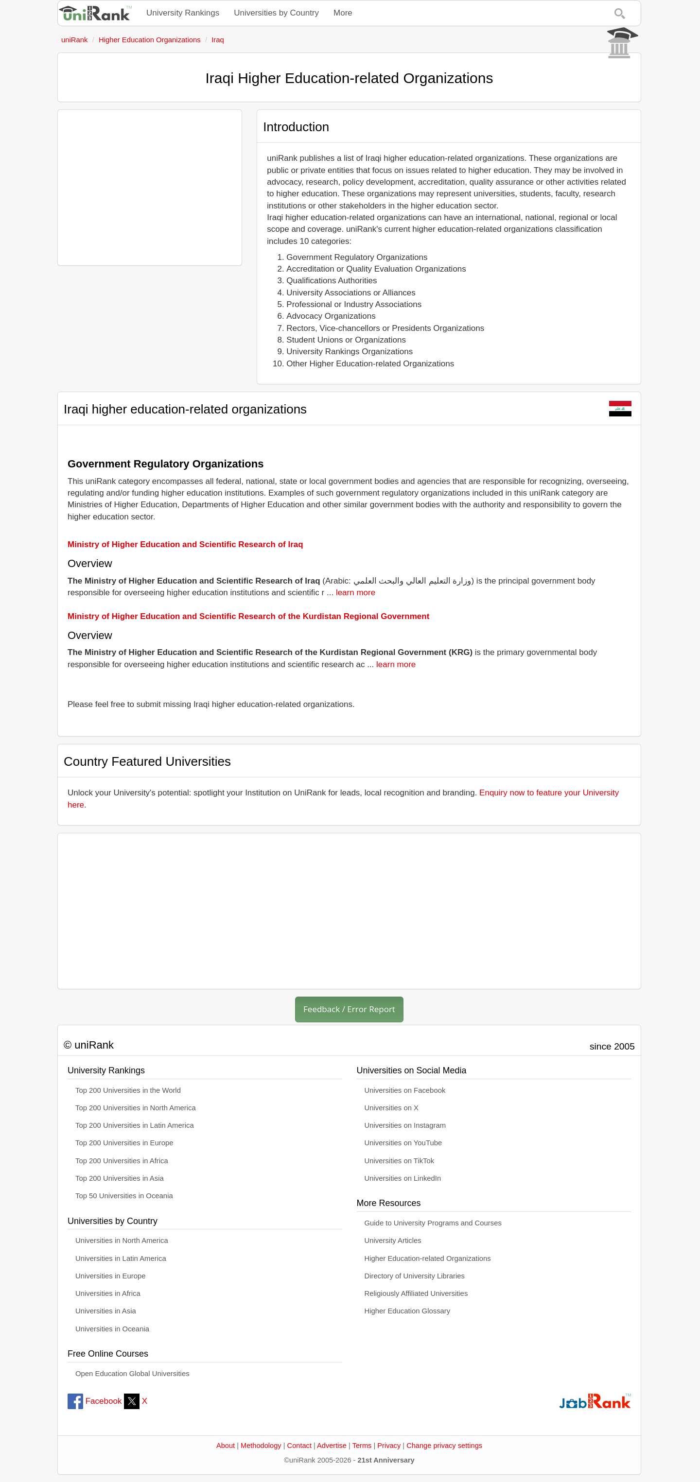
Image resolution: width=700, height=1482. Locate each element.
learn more (355, 592)
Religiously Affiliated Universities (416, 1293)
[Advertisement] (150, 188)
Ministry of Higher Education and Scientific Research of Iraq (185, 544)
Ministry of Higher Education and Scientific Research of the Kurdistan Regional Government (248, 616)
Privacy (389, 1445)
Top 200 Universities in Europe (124, 1143)
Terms (362, 1445)
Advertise (332, 1445)
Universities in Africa (107, 1293)
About (225, 1445)
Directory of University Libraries (415, 1276)
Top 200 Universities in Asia (119, 1178)
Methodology (261, 1445)
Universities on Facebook (405, 1090)
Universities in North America (121, 1240)
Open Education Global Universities (132, 1374)
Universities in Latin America (120, 1258)
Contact (299, 1445)
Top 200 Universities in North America (135, 1108)
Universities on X (392, 1108)
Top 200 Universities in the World (128, 1090)
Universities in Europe (110, 1276)
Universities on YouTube (403, 1143)
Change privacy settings (444, 1445)
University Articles (393, 1240)
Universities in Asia (105, 1311)
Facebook (95, 1401)
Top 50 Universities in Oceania (124, 1196)
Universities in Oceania (112, 1329)
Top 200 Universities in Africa (121, 1161)
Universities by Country (276, 12)
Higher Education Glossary (408, 1311)
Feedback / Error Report (349, 1009)
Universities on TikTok (400, 1161)
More (342, 12)
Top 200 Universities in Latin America (134, 1125)
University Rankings (182, 12)
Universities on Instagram (405, 1125)
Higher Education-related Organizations (428, 1258)
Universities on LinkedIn (403, 1178)
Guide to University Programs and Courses (433, 1223)
